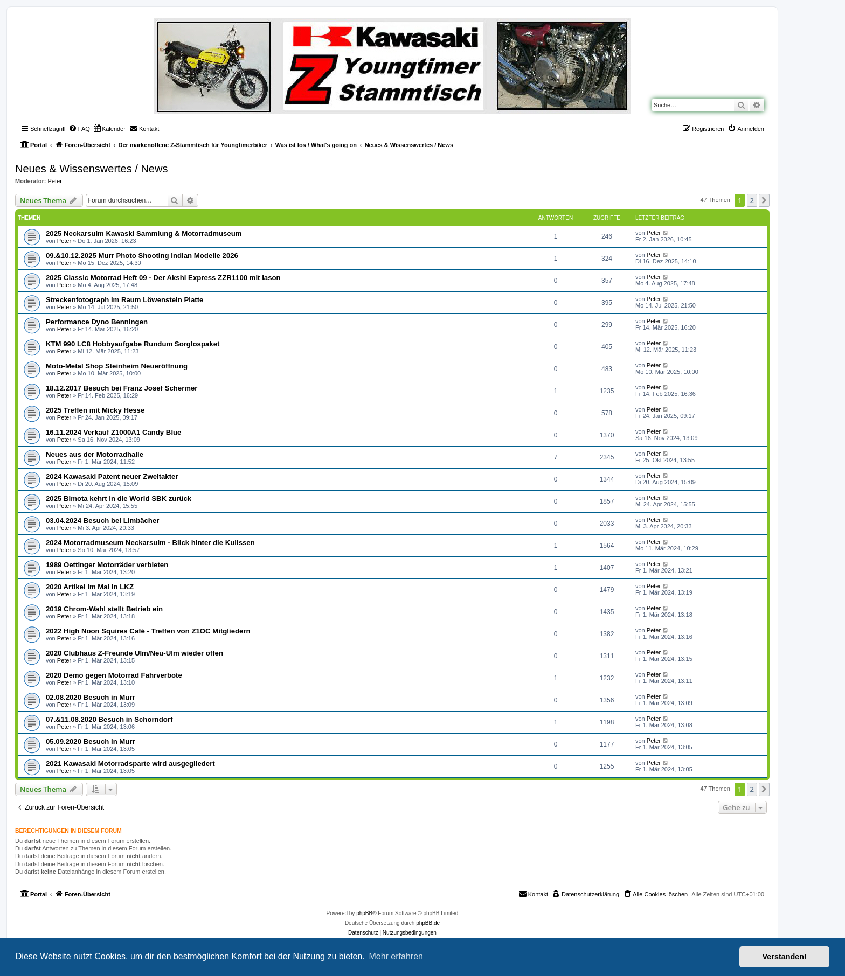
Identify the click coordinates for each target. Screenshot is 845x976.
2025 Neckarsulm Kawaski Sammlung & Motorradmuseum (144, 233)
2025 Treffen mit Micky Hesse (95, 410)
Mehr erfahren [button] (396, 956)
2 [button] (752, 200)
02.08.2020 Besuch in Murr (90, 697)
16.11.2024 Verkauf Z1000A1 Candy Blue (113, 432)
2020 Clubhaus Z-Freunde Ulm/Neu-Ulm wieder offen (134, 653)
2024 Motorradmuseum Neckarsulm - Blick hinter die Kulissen (150, 543)
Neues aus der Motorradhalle (94, 454)
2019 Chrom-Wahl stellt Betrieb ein (104, 609)
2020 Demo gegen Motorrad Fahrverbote (114, 675)
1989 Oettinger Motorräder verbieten (107, 565)
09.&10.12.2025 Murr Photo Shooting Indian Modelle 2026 (142, 256)
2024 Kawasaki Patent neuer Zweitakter (112, 476)
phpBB (364, 913)
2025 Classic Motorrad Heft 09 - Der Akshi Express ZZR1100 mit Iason (163, 278)
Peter (55, 181)
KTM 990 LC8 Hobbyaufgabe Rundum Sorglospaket (132, 344)
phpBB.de (428, 923)
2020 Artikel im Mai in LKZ (90, 587)
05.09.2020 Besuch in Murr (90, 741)
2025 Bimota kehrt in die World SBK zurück (118, 498)
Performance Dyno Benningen (97, 322)
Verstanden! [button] (785, 956)
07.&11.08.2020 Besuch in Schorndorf (109, 719)
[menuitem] (79, 128)
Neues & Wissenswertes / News (91, 169)
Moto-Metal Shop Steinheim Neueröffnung (117, 366)
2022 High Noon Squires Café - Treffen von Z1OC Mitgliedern (148, 631)
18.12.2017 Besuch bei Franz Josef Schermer (121, 388)
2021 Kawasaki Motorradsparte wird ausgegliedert (130, 763)
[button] (764, 200)
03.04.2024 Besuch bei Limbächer (102, 521)
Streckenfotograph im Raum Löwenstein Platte (124, 300)
